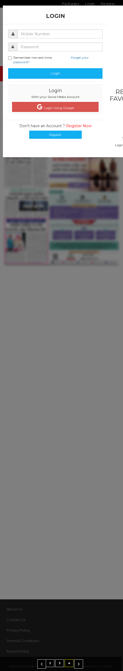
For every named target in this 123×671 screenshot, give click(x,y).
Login (55, 73)
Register (55, 135)
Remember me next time (48, 60)
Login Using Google (55, 107)
